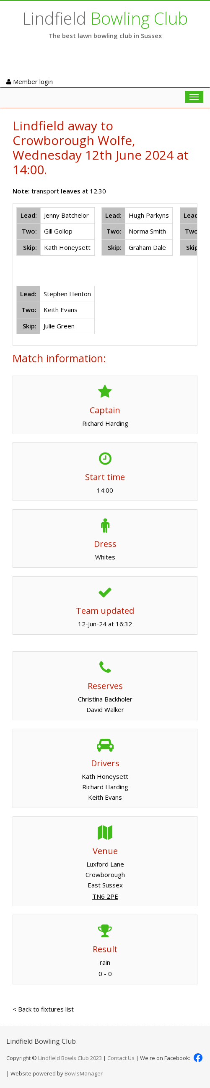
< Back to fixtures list (43, 1009)
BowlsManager (84, 1073)
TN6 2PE (105, 896)
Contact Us (121, 1058)
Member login (29, 81)
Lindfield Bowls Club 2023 (70, 1058)
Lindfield (105, 18)
